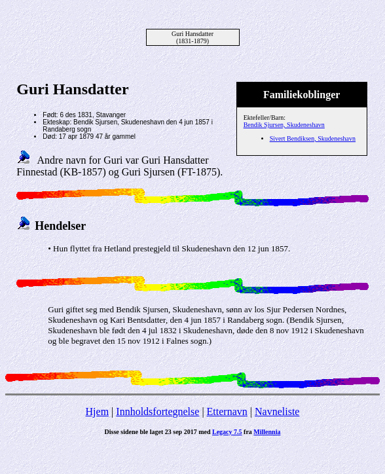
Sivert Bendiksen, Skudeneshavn (313, 138)
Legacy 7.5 (227, 431)
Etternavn (227, 411)
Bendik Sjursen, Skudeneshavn (284, 124)
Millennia (266, 431)
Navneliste (277, 411)
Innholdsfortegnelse (157, 411)
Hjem (97, 411)
